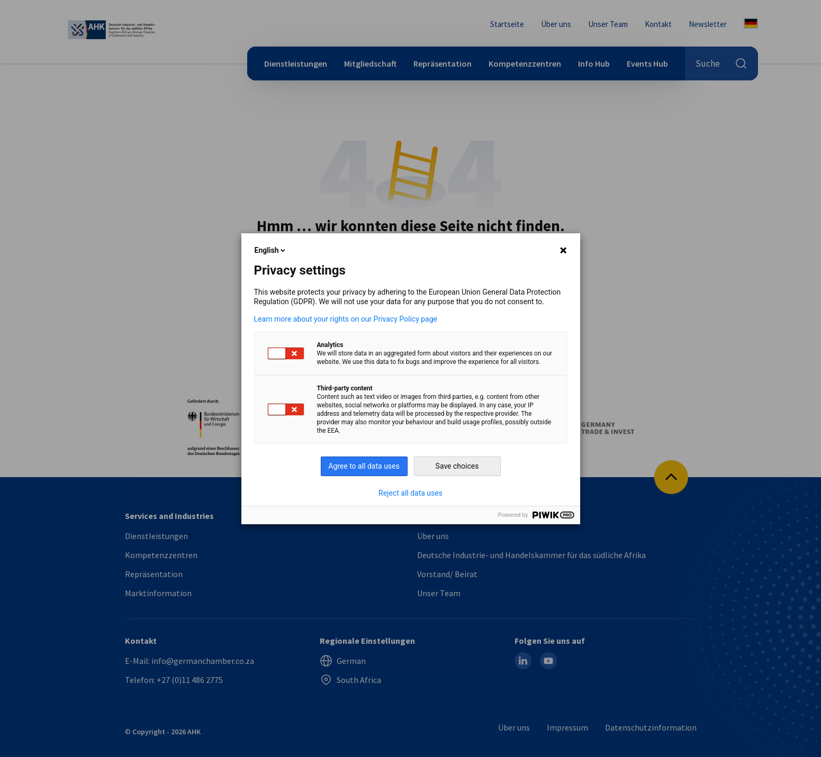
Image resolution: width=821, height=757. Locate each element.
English (271, 250)
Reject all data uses (410, 493)
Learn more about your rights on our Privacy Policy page (346, 319)
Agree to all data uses (364, 466)
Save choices (457, 466)
